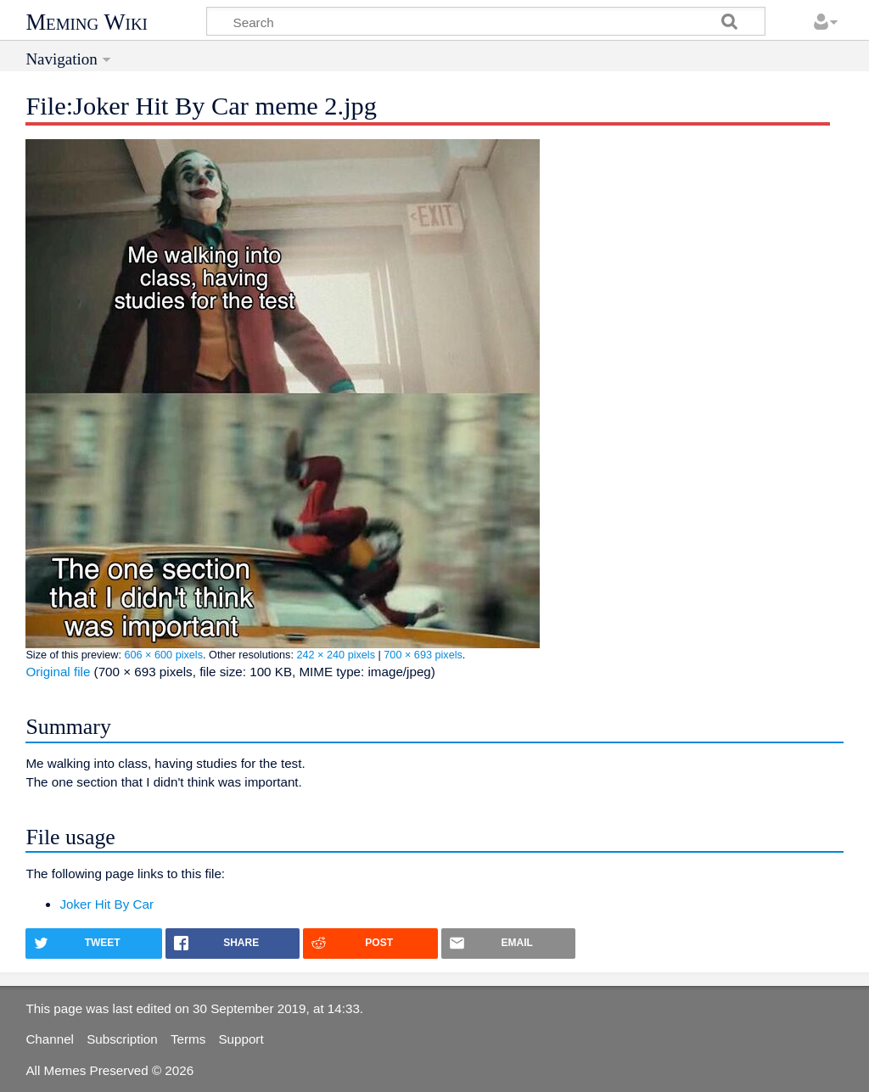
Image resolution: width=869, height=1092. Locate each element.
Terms (188, 1039)
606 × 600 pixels (163, 655)
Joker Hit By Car (106, 904)
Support (240, 1039)
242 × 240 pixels (335, 655)
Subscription (122, 1039)
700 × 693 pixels (423, 655)
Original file (57, 671)
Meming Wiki (86, 22)
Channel (49, 1039)
